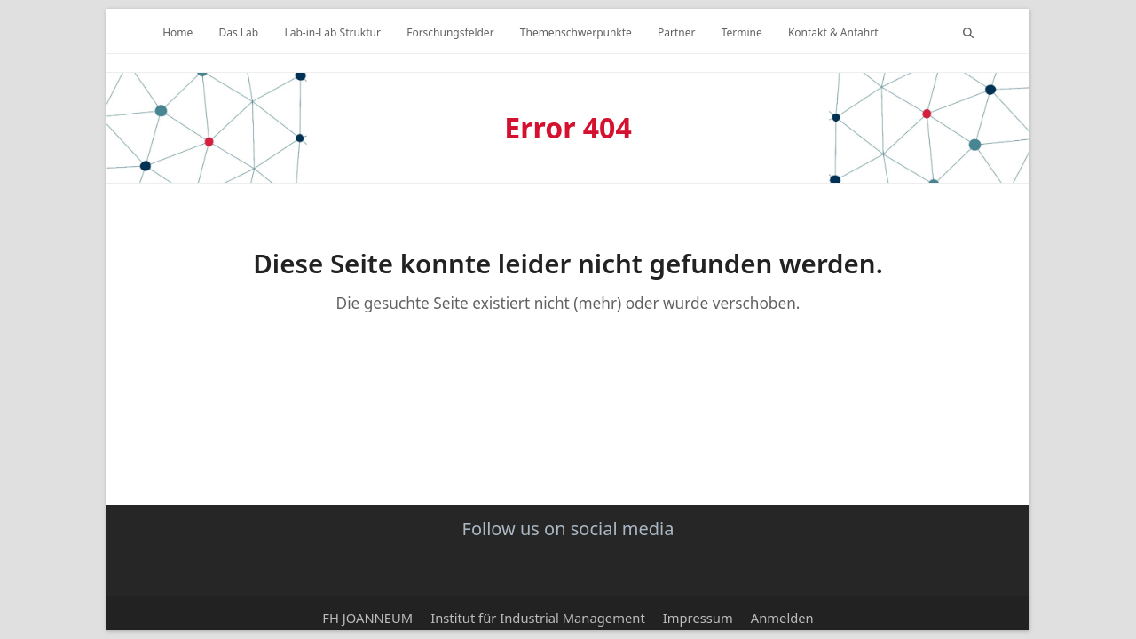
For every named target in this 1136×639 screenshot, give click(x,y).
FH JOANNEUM (367, 618)
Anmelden (782, 618)
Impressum (698, 618)
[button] (968, 31)
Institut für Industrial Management (537, 618)
